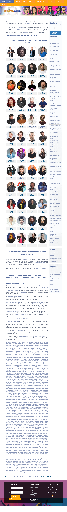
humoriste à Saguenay (11, 416)
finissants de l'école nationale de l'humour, (26, 467)
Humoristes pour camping (55, 272)
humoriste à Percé (24, 405)
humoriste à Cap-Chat (28, 353)
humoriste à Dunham (34, 368)
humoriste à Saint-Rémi (17, 439)
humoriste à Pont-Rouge (20, 408)
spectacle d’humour (13, 258)
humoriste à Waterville (18, 453)
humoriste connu (38, 469)
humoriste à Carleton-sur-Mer (26, 354)
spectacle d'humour (43, 464)
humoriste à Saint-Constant (31, 425)
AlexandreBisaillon (42, 127)
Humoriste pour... (34, 477)
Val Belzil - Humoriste (54, 238)
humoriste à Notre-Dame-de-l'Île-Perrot (22, 402)
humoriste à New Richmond (24, 401)
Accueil (3, 1)
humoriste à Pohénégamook (33, 407)
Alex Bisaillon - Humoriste (55, 41)
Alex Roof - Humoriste (54, 43)
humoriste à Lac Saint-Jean (20, 381)
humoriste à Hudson (42, 374)
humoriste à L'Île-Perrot (12, 377)
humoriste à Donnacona (36, 367)
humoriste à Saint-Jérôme (12, 430)
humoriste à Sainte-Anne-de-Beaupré (20, 418)
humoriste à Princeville (30, 410)
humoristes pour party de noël (14, 469)
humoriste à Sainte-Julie (21, 432)
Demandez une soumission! (55, 32)
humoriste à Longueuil (11, 388)
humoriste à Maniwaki (42, 390)
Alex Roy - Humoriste (54, 50)
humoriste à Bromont (23, 351)
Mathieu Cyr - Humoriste (54, 169)
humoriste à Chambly (11, 356)
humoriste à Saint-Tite (16, 441)
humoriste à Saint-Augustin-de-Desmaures (21, 421)
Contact (3, 4)
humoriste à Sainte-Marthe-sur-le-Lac (19, 436)
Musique (45, 1)
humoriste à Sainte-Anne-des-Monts (21, 419)
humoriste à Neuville (11, 401)
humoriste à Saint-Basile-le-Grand (15, 422)
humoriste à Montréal (26, 398)
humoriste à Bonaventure (27, 350)
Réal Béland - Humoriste (54, 206)
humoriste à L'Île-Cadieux (27, 376)
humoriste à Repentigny (23, 412)
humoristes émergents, (42, 465)
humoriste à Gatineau (22, 373)
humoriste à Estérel (30, 370)
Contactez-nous (52, 487)
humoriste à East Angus (18, 370)
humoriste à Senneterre (41, 443)
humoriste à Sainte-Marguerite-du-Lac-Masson (23, 435)
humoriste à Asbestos (11, 343)
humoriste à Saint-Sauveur (30, 439)
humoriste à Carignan (11, 354)
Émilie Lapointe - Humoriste (55, 245)
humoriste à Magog (16, 390)
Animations (31, 1)
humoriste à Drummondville (19, 368)
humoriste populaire (24, 336)
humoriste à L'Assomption (22, 382)
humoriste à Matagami (36, 391)
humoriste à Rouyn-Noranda (40, 415)
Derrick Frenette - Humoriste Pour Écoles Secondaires (54, 92)
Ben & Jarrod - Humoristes (55, 69)
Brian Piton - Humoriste (54, 74)
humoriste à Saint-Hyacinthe (19, 429)
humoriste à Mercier (17, 393)
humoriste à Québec (11, 412)
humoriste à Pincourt (35, 405)
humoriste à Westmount (30, 453)
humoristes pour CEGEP (12, 465)
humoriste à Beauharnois (41, 345)
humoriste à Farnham (42, 370)
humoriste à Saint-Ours (35, 436)
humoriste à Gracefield (35, 373)
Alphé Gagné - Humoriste (54, 61)
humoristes (27, 23)
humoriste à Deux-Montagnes (14, 365)
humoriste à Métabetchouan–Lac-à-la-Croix (36, 393)
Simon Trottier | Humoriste (55, 220)
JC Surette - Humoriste (54, 123)
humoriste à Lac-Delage (18, 379)
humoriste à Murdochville (41, 399)
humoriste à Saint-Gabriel (31, 427)
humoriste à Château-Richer (34, 357)
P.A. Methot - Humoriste (54, 197)
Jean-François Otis (32, 127)
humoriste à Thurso (33, 447)
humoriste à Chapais (35, 356)
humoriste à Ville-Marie (25, 452)
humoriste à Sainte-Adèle (24, 416)
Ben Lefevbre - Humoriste (54, 72)
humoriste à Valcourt (11, 450)
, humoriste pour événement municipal (38, 470)
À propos (52, 1)
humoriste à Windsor (42, 453)
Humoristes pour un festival (55, 287)
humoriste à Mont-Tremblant (40, 396)
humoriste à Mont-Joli (36, 394)
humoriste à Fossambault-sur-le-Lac (38, 371)
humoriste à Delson (30, 363)
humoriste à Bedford (35, 346)
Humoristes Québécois (12, 461)
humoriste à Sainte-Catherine (14, 424)
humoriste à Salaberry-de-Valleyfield (32, 441)
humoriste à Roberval (15, 415)
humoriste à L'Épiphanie (35, 382)
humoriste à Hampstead (31, 374)
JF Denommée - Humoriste (55, 125)
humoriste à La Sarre (42, 384)
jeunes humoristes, (10, 467)
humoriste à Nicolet (36, 401)
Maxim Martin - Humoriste (55, 174)
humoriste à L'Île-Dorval (41, 376)
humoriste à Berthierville (16, 348)
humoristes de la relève (14, 277)
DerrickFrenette (21, 178)
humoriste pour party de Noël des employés (17, 472)
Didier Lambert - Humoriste (55, 96)
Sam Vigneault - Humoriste (55, 213)
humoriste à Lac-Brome (12, 351)
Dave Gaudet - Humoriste (54, 81)
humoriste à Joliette (23, 377)
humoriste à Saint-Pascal (20, 438)
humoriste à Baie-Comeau (25, 343)
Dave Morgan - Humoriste (55, 84)
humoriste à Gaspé (11, 373)
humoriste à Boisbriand (15, 350)
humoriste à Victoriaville (12, 452)
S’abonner (15, 496)
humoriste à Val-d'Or (42, 449)
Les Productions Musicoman (52, 491)
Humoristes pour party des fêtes (33, 458)
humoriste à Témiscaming (33, 446)
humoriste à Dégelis (18, 363)
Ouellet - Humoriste (53, 194)
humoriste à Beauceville (26, 345)
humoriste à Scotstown (29, 443)
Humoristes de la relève (25, 461)
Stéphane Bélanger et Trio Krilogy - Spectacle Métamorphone (55, 260)
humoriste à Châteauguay (19, 357)
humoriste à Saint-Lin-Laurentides (22, 433)
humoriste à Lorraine (23, 388)
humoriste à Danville (35, 362)
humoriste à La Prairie (31, 384)
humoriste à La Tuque (11, 385)
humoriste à (31, 342)
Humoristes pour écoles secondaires (15, 458)
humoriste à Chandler (23, 356)
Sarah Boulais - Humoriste (55, 215)
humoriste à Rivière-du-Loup (30, 413)
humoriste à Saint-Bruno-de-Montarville (37, 422)
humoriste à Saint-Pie (32, 438)
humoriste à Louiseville (35, 388)
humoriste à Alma (23, 342)
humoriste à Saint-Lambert (34, 432)
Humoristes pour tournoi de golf (20, 464)
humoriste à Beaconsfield (12, 345)
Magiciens (18, 1)
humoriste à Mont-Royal (27, 399)
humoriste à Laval (21, 385)
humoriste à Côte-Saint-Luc (35, 360)
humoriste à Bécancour (23, 346)
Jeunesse (38, 1)
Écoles (24, 1)
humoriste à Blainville (29, 348)
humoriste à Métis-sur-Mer (13, 394)
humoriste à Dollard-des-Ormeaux (20, 367)
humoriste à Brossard (35, 351)
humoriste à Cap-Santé (41, 353)
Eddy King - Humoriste (54, 103)
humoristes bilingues (42, 467)
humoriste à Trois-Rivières (17, 449)
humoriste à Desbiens (42, 363)
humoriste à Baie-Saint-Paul (40, 343)
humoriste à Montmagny (12, 398)
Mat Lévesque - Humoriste (55, 166)
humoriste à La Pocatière (18, 384)
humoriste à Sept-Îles (11, 444)
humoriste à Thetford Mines (19, 447)
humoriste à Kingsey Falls (35, 377)
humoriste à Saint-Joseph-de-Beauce (28, 430)
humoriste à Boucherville (41, 350)
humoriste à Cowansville (22, 362)
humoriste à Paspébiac (12, 405)
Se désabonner (15, 499)
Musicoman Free (52, 492)
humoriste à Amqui (43, 342)
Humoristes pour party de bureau (21, 462)
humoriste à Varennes (24, 450)
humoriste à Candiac (16, 353)
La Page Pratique (52, 489)
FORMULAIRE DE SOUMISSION (34, 500)
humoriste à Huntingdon (12, 376)
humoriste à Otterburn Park (40, 404)
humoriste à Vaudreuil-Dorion (39, 450)
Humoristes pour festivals (40, 459)
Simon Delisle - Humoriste (55, 218)
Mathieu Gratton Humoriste (55, 171)
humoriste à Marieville (11, 391)
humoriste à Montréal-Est (40, 398)
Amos (35, 342)
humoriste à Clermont (20, 359)
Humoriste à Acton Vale (12, 342)
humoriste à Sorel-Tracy (36, 444)
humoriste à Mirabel (25, 394)
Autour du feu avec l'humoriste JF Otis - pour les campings (54, 65)
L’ (6, 311)
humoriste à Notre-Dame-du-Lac (22, 404)
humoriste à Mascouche (24, 391)
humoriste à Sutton (19, 446)
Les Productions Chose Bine (16, 275)
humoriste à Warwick (36, 452)
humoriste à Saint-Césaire (16, 425)
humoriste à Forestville (23, 371)
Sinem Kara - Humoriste (54, 223)
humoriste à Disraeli (29, 365)
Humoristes (10, 1)
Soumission (59, 1)
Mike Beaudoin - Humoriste (55, 181)
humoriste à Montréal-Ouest (13, 399)
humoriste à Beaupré (11, 346)
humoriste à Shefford (16, 443)
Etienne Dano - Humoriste (55, 105)
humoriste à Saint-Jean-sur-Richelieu (38, 429)
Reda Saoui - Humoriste (54, 203)
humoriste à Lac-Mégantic (31, 379)
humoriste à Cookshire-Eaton (20, 360)
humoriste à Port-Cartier (34, 408)
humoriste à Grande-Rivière (17, 374)
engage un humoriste (27, 469)
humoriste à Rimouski (16, 413)
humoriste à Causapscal (41, 354)
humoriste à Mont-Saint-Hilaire (23, 396)
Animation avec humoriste (25, 459)
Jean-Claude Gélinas (32, 59)
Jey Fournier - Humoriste (54, 149)
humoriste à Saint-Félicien (17, 427)
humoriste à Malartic (29, 390)
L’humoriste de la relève (12, 290)
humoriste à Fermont (11, 371)
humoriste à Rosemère (27, 415)
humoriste (19, 29)
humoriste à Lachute (34, 381)
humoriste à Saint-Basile (41, 421)
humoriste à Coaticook (33, 359)
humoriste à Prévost (42, 410)
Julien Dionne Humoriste (54, 155)
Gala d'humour (33, 464)
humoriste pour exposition (21, 470)
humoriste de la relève (14, 286)
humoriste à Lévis (29, 387)
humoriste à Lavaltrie (32, 385)
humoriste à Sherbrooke (23, 444)
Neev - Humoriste (53, 192)
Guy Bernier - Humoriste (54, 120)
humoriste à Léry (18, 387)
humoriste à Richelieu (35, 412)
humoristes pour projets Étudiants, (27, 465)
